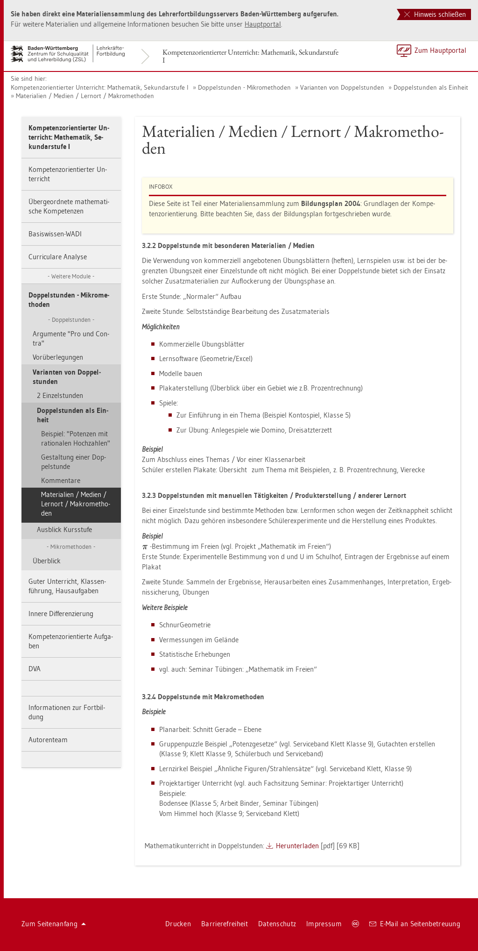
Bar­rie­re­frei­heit (224, 923)
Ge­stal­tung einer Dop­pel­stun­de (73, 462)
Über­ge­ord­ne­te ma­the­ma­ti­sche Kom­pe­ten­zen (68, 206)
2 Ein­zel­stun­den (60, 395)
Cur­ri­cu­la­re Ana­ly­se (57, 256)
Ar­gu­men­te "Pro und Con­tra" (71, 338)
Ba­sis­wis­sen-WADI (55, 233)
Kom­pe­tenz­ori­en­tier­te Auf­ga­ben (70, 641)
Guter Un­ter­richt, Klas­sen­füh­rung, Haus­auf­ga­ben (67, 586)
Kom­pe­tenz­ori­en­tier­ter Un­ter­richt (67, 174)
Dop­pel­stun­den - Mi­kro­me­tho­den (244, 87)
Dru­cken (178, 923)
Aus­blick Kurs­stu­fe (64, 529)
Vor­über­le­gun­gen (58, 357)
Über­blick (47, 560)
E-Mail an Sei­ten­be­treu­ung (414, 923)
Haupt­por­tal (263, 24)
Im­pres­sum (324, 923)
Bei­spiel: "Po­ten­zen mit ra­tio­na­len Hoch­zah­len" (75, 438)
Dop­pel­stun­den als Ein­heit (431, 87)
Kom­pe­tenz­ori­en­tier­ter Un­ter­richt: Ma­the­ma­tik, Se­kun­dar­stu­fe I (250, 56)
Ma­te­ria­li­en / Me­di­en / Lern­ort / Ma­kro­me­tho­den (85, 96)
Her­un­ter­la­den (297, 845)
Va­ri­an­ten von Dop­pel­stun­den (342, 87)
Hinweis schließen (435, 14)
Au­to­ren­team (48, 739)
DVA (34, 668)
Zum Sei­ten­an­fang (53, 923)
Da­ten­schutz (277, 923)
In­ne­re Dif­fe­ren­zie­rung (60, 613)
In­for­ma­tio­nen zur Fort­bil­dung (66, 712)
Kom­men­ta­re (60, 480)
